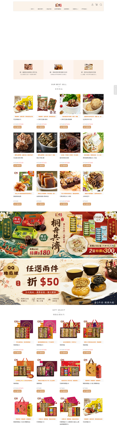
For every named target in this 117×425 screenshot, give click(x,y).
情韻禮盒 (39, 383)
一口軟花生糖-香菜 (42, 119)
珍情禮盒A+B (40, 422)
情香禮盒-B (40, 345)
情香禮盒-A (16, 345)
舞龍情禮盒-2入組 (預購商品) (91, 383)
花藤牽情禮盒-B (64, 383)
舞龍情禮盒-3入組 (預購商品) (21, 422)
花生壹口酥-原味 (18, 158)
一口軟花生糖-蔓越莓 (66, 119)
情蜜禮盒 (85, 345)
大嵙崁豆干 (86, 196)
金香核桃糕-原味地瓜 (43, 196)
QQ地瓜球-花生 (87, 119)
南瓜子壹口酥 (40, 158)
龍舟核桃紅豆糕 (64, 158)
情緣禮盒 (16, 383)
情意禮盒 (62, 345)
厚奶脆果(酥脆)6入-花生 (90, 158)
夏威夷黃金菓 (17, 196)
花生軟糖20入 (17, 119)
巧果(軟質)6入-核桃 (65, 196)
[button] (2, 28)
